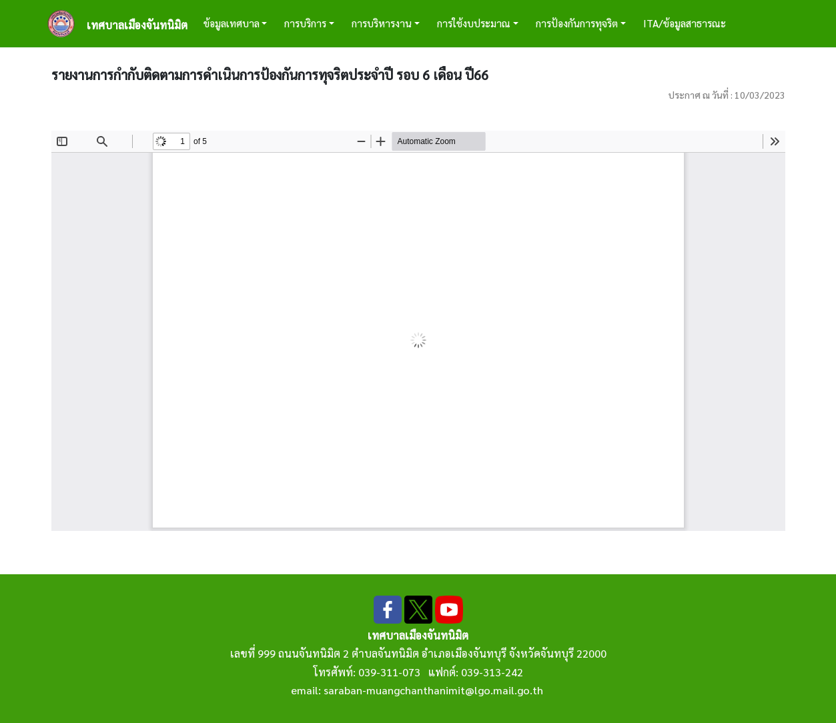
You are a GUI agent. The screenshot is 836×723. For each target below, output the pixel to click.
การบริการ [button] (305, 23)
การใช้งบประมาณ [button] (473, 23)
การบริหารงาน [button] (382, 23)
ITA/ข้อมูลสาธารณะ (684, 23)
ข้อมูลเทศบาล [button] (231, 23)
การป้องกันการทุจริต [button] (577, 23)
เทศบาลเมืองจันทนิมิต (137, 25)
